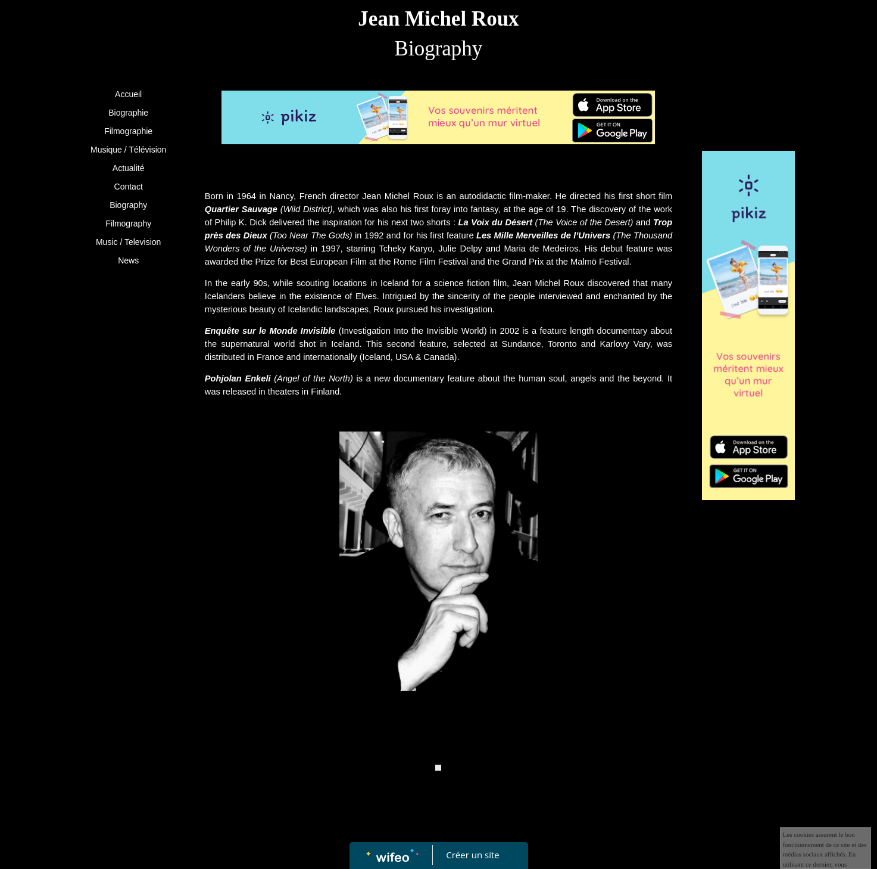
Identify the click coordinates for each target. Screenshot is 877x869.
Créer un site (472, 855)
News (128, 260)
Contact (128, 186)
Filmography (128, 223)
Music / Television (128, 242)
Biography (128, 205)
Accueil (128, 94)
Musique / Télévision (128, 149)
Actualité (129, 168)
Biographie (128, 112)
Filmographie (128, 131)
